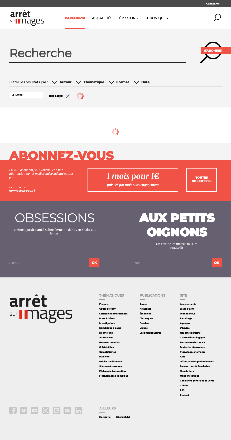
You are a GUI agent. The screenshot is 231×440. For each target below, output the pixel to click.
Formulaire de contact (192, 342)
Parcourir (75, 18)
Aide (182, 356)
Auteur (65, 82)
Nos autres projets (190, 332)
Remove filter (67, 96)
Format (122, 82)
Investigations (107, 323)
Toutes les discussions (192, 347)
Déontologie (106, 332)
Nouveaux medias (109, 342)
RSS (182, 390)
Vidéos (143, 328)
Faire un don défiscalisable (195, 366)
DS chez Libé (123, 417)
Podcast (184, 395)
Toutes (143, 304)
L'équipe (185, 328)
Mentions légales (189, 375)
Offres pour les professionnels (197, 361)
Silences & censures (110, 366)
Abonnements (188, 304)
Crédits (184, 385)
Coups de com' (107, 308)
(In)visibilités (106, 347)
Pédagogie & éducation (112, 371)
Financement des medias (113, 375)
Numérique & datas (110, 328)
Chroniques (156, 18)
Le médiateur (187, 313)
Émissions (128, 18)
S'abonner (213, 50)
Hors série (105, 417)
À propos (185, 323)
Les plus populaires (150, 332)
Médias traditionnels (110, 361)
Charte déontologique (192, 337)
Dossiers (144, 323)
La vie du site (187, 308)
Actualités (102, 18)
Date (145, 82)
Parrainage (186, 318)
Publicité (104, 356)
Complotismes (107, 352)
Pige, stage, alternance (193, 352)
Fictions (103, 304)
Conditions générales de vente (197, 380)
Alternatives (106, 337)
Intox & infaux (107, 318)
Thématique (94, 82)
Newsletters (187, 371)
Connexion (212, 3)
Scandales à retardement (113, 313)
